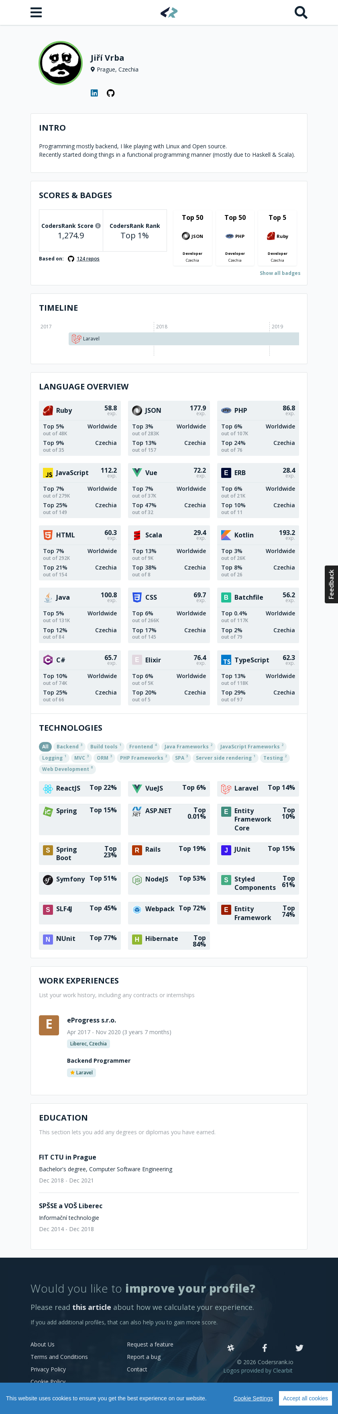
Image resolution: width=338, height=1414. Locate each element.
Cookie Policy (48, 1381)
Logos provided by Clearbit (258, 1370)
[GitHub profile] (111, 93)
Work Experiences (79, 980)
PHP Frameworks (143, 757)
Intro (52, 127)
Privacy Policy (48, 1369)
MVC (81, 757)
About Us (43, 1344)
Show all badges (280, 273)
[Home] (169, 12)
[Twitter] (299, 1348)
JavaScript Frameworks (251, 746)
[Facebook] (264, 1348)
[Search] (301, 12)
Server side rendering (225, 757)
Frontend (143, 746)
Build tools (105, 746)
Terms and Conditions (59, 1357)
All (45, 746)
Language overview (83, 386)
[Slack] (230, 1348)
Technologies (70, 727)
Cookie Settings (253, 1398)
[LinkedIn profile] (95, 93)
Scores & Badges (75, 195)
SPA (181, 757)
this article (91, 1307)
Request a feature (150, 1344)
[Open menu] (37, 12)
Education (63, 1117)
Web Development (67, 768)
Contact (137, 1369)
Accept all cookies (305, 1398)
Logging (54, 757)
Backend (69, 746)
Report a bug (144, 1357)
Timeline (58, 307)
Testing (275, 757)
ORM (104, 757)
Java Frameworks (188, 746)
